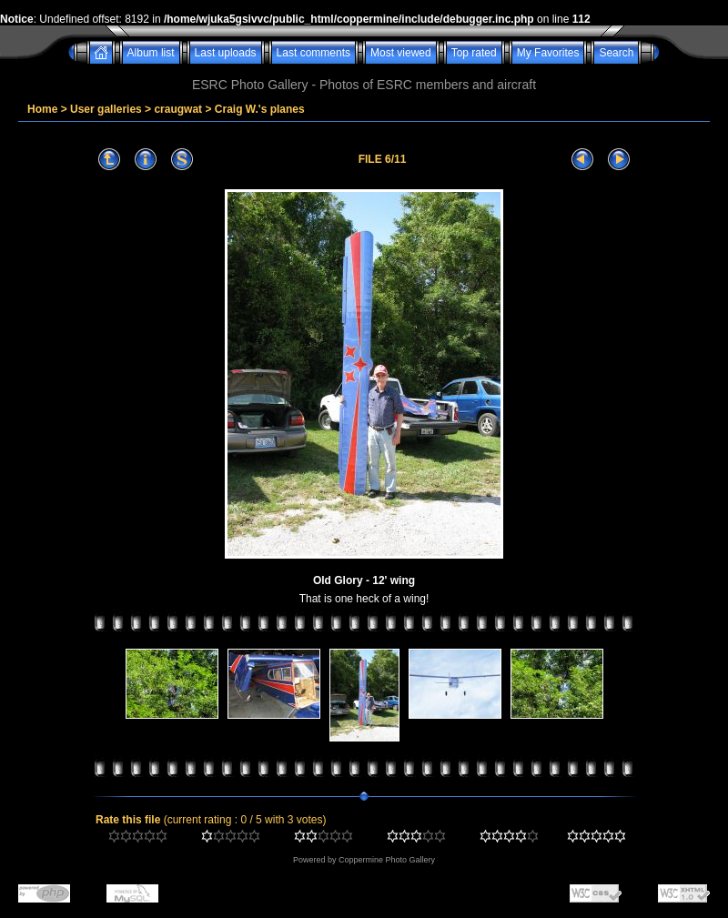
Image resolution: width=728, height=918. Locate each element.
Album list (151, 52)
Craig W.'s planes (260, 109)
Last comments (313, 52)
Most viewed (400, 52)
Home (42, 109)
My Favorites (548, 52)
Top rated (474, 52)
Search (616, 52)
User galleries (106, 109)
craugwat (178, 109)
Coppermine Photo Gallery (387, 859)
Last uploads (226, 52)
